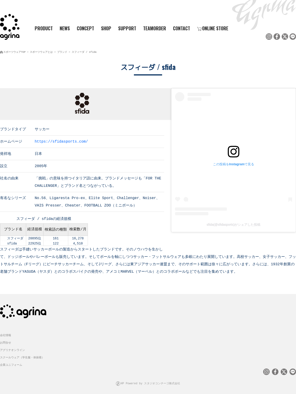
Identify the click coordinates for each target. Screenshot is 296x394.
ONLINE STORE (212, 28)
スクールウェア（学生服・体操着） (22, 356)
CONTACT (181, 28)
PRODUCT (42, 28)
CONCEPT (85, 28)
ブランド (62, 51)
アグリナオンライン (12, 348)
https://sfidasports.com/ (61, 140)
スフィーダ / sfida (84, 51)
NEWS (65, 28)
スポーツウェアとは (41, 51)
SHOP (106, 28)
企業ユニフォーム (11, 363)
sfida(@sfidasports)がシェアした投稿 (234, 223)
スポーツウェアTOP (14, 51)
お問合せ (5, 341)
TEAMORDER (154, 28)
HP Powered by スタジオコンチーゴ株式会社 (150, 381)
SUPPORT (127, 28)
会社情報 (5, 334)
